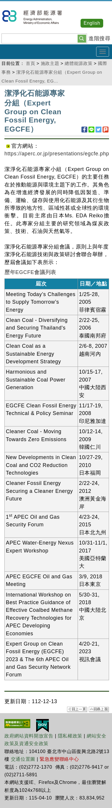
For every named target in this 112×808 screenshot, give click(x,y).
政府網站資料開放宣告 (29, 735)
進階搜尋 (99, 38)
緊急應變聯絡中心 (59, 759)
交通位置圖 (23, 759)
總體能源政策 (78, 63)
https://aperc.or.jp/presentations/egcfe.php (56, 154)
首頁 (30, 63)
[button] (82, 38)
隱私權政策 (70, 735)
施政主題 (50, 63)
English (91, 23)
